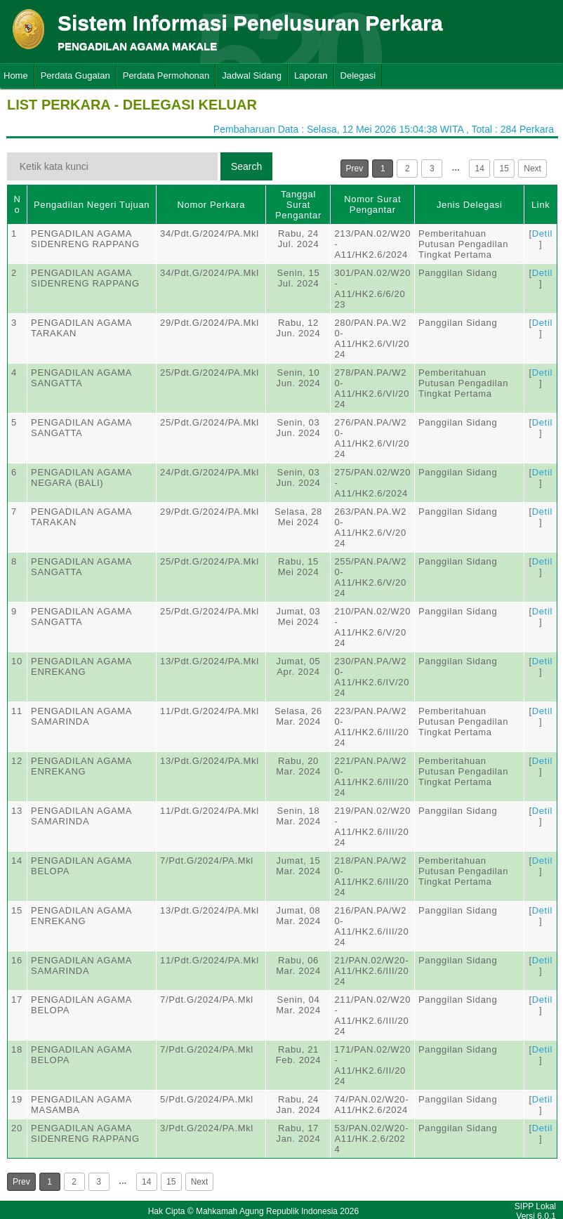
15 (504, 168)
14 (479, 168)
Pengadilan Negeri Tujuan (92, 204)
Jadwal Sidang (252, 75)
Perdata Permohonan (166, 75)
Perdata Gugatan (75, 75)
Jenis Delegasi (470, 204)
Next (532, 168)
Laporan (311, 75)
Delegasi (358, 75)
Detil (542, 233)
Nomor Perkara (211, 204)
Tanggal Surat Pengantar (298, 204)
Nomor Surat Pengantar (372, 204)
